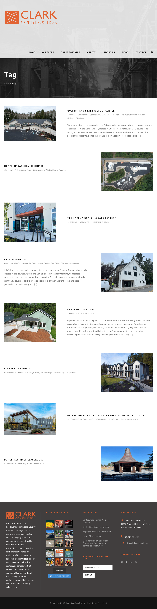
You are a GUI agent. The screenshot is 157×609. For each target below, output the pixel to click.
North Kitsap (51, 170)
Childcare (71, 115)
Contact (141, 52)
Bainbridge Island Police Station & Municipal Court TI (105, 415)
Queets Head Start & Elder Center (91, 111)
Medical (116, 115)
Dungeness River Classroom (23, 460)
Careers (92, 52)
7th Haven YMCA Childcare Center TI (92, 218)
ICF (80, 313)
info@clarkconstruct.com (137, 543)
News (125, 52)
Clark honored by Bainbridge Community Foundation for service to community (95, 543)
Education (49, 263)
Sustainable (113, 419)
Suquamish (71, 372)
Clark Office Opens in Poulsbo (96, 527)
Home (32, 52)
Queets (142, 115)
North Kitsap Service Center (24, 166)
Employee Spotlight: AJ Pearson (97, 531)
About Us (109, 52)
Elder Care (106, 115)
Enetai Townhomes (17, 369)
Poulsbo (62, 170)
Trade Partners (70, 52)
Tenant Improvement (100, 222)
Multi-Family (46, 372)
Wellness (80, 118)
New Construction (129, 115)
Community (94, 115)
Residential (88, 313)
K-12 (58, 263)
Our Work (48, 52)
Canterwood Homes (81, 309)
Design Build (33, 372)
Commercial (82, 115)
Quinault (71, 118)
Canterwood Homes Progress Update (96, 521)
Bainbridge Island (11, 263)
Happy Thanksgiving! (92, 536)
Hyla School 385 (15, 259)
